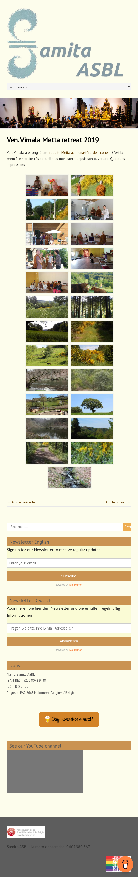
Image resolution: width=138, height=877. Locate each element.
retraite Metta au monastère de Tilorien (80, 152)
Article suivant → (118, 502)
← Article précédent (22, 502)
